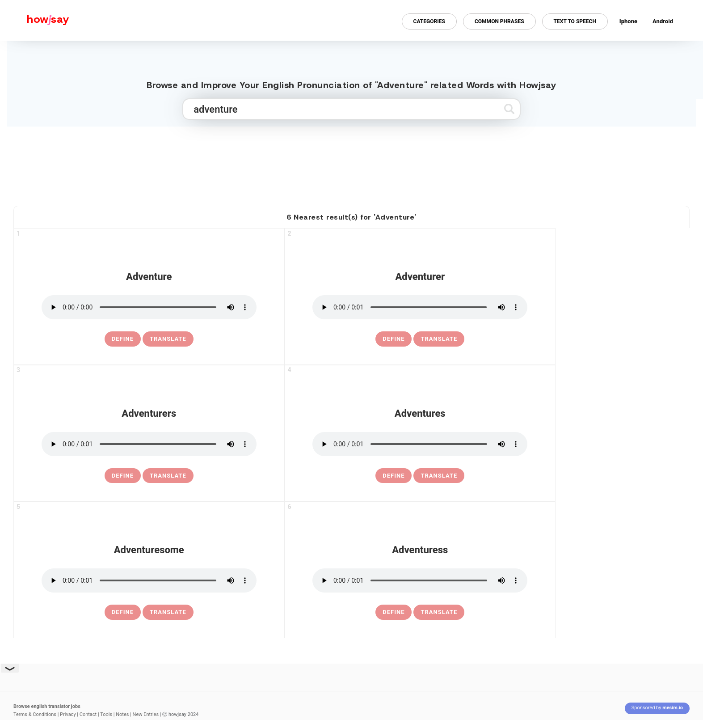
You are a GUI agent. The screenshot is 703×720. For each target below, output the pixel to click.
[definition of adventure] (123, 339)
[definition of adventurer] (393, 339)
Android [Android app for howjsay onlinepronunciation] (662, 21)
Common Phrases (499, 21)
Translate (168, 338)
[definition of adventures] (393, 475)
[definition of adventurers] (123, 475)
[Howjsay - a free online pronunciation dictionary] (34, 20)
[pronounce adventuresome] (149, 580)
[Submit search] (509, 109)
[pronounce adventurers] (149, 444)
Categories (429, 21)
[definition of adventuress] (393, 612)
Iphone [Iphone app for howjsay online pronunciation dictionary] (628, 21)
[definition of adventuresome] (123, 612)
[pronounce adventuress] (419, 580)
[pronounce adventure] (149, 307)
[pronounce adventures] (419, 444)
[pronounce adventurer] (419, 307)
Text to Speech (575, 21)
